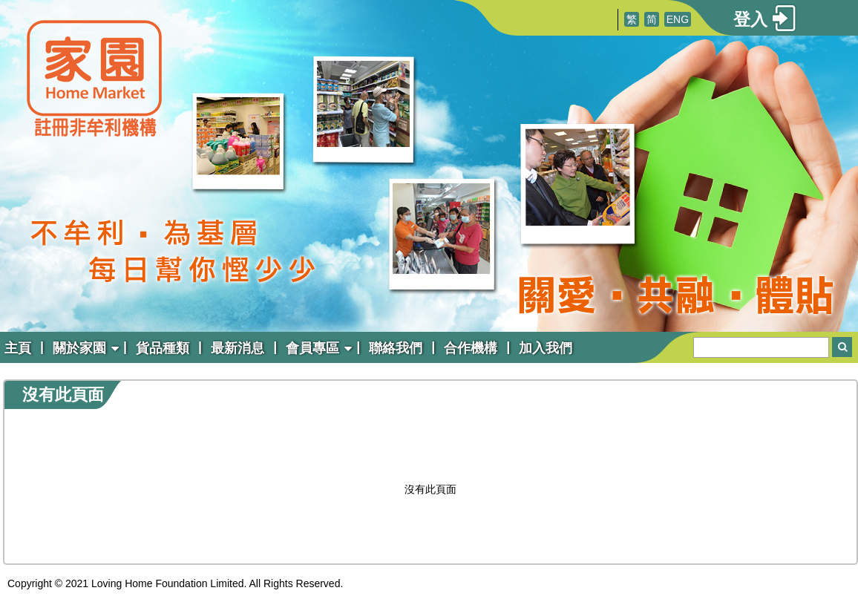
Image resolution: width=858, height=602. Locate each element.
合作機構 (470, 348)
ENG (678, 19)
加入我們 (545, 348)
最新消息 (237, 348)
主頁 (17, 348)
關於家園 (79, 348)
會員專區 (312, 348)
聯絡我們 (395, 348)
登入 (750, 19)
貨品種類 (162, 348)
